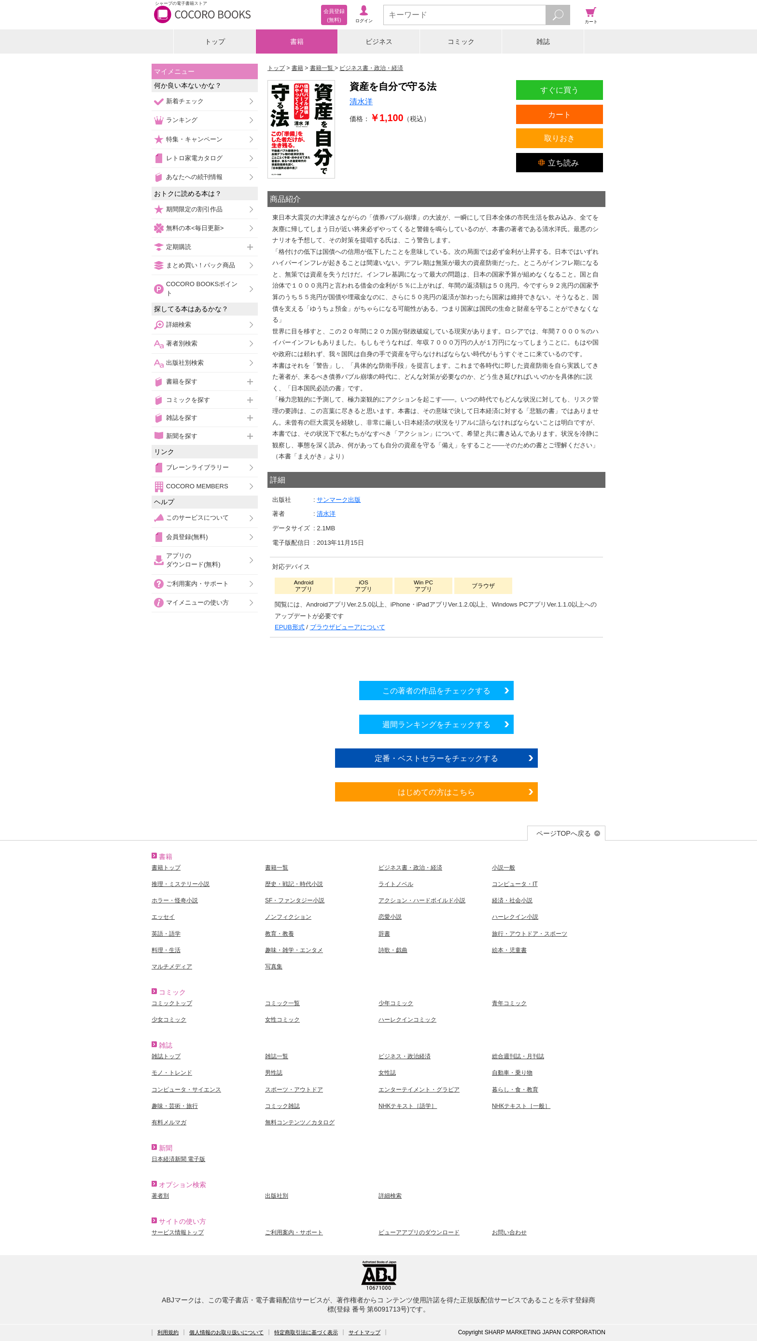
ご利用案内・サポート (197, 583)
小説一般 (503, 867)
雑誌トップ (166, 1056)
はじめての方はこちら (436, 792)
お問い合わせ (509, 1232)
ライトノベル (395, 884)
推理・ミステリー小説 (181, 884)
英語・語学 (166, 933)
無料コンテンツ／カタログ (300, 1122)
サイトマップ (364, 1332)
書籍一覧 (276, 867)
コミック (461, 41)
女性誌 (387, 1072)
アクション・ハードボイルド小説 (421, 900)
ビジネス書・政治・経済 (410, 867)
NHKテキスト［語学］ (407, 1106)
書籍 (297, 41)
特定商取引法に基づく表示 (306, 1332)
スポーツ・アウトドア (294, 1089)
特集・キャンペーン (194, 139)
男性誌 (273, 1072)
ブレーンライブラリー (197, 467)
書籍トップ (166, 867)
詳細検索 (178, 324)
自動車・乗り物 (512, 1072)
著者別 (160, 1195)
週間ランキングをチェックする (436, 724)
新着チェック (185, 101)
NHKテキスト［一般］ (521, 1106)
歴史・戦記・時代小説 (294, 884)
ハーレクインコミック (407, 1019)
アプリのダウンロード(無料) (193, 560)
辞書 (384, 933)
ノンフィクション (288, 916)
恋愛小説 (390, 916)
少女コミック (169, 1019)
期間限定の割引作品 (194, 209)
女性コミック (282, 1019)
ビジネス (379, 41)
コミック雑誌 (282, 1106)
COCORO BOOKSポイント (202, 288)
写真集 (273, 966)
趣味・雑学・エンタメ (294, 950)
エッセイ (163, 916)
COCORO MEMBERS (197, 486)
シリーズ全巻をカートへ (436, 656)
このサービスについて (197, 517)
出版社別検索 (185, 362)
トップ (215, 41)
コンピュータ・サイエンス (186, 1089)
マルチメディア (172, 966)
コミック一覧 (282, 1003)
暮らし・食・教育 (515, 1089)
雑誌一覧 (276, 1056)
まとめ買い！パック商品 (200, 265)
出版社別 (276, 1195)
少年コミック (395, 1003)
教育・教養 (279, 933)
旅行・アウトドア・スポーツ (529, 933)
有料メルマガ (169, 1122)
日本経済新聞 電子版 (178, 1159)
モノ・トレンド (172, 1072)
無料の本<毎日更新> (195, 228)
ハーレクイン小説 (515, 916)
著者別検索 (181, 343)
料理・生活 (166, 950)
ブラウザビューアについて (347, 627)
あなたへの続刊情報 (194, 176)
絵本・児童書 (509, 950)
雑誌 (543, 41)
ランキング (181, 120)
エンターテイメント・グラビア (419, 1089)
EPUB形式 (290, 627)
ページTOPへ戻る (563, 833)
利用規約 (168, 1332)
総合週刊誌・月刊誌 (518, 1056)
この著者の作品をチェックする (436, 690)
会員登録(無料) (187, 536)
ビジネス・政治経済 (404, 1056)
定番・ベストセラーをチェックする (436, 758)
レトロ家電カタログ (194, 158)
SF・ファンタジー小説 (294, 900)
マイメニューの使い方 (197, 602)
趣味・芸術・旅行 (175, 1106)
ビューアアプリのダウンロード (419, 1232)
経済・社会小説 (512, 900)
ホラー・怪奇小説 (175, 900)
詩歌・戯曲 (392, 950)
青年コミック (509, 1003)
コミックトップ (172, 1003)
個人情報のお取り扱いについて (226, 1332)
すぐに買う (559, 89)
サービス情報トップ (178, 1232)
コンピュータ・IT (515, 884)
